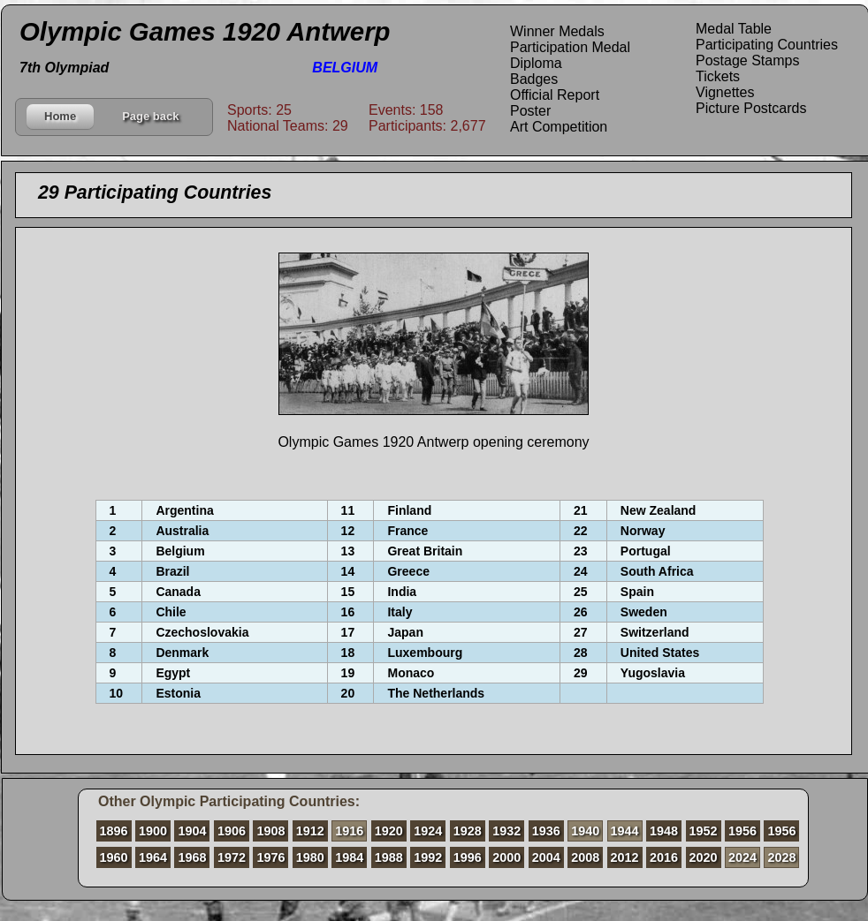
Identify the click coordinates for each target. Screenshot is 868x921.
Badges (534, 79)
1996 (467, 857)
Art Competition (558, 126)
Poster (530, 110)
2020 (703, 857)
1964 (153, 857)
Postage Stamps (747, 60)
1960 (114, 857)
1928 (467, 831)
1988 (389, 857)
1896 (114, 831)
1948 (664, 831)
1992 (428, 857)
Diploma (536, 63)
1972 (231, 857)
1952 (703, 831)
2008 (585, 857)
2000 (506, 857)
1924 (428, 831)
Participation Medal (570, 47)
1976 (270, 857)
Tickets (718, 76)
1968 (192, 857)
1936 (546, 831)
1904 (192, 831)
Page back (150, 116)
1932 (506, 831)
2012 (625, 857)
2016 (664, 857)
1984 (349, 857)
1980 (310, 857)
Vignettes (725, 92)
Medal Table (734, 28)
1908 (270, 831)
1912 (310, 831)
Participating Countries (767, 44)
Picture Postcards (751, 108)
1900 (153, 831)
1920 (389, 831)
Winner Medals (557, 31)
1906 (231, 831)
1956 (742, 831)
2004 (546, 857)
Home (60, 116)
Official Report (554, 94)
